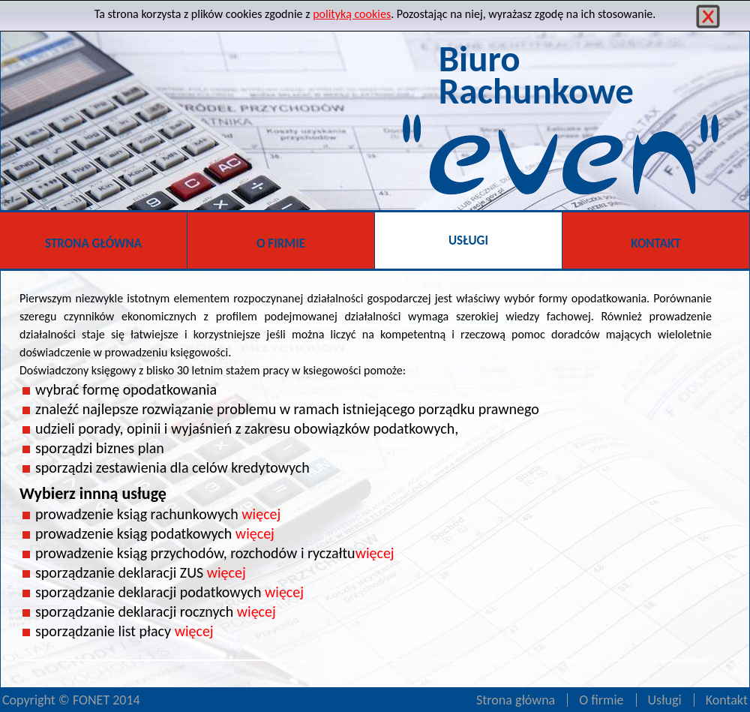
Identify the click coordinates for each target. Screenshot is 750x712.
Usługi (665, 700)
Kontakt (727, 700)
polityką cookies (352, 14)
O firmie (601, 700)
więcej (261, 514)
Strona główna (515, 700)
